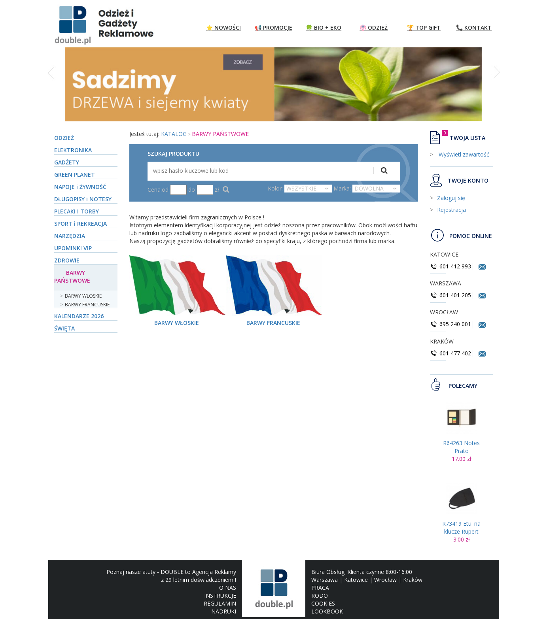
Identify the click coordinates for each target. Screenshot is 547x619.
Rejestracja (451, 209)
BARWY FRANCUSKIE (87, 304)
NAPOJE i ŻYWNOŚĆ (80, 187)
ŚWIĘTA (64, 328)
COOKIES (323, 603)
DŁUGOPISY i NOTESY (83, 199)
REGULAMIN (220, 603)
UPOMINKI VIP (73, 248)
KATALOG (174, 134)
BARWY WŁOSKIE (83, 296)
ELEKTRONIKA (73, 150)
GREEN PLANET (74, 174)
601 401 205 (450, 295)
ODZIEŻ (64, 138)
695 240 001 (451, 324)
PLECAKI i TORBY (76, 211)
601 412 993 (450, 266)
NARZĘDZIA (69, 236)
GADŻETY (66, 162)
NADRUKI (223, 611)
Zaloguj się (451, 198)
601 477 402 (451, 353)
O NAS (227, 587)
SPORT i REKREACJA (80, 223)
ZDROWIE (66, 260)
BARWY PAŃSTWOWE (72, 276)
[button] (52, 88)
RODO (319, 595)
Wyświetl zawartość (463, 154)
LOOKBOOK (327, 611)
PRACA (320, 587)
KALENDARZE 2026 (79, 316)
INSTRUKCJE (220, 595)
